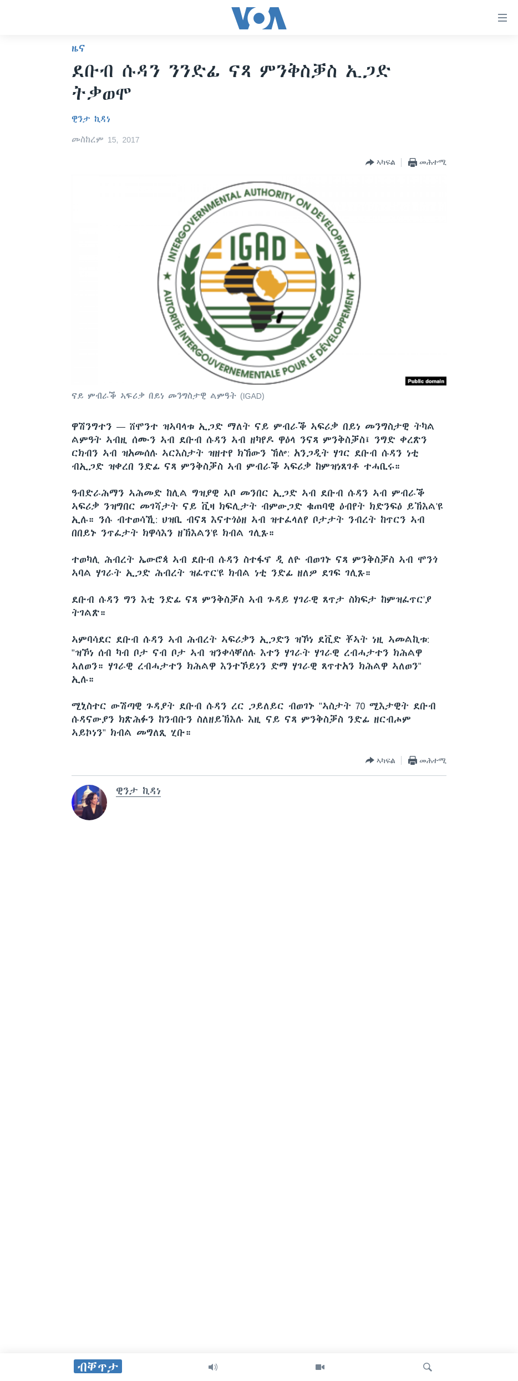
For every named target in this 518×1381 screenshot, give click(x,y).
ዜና (78, 48)
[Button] (380, 162)
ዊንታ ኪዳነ (91, 119)
